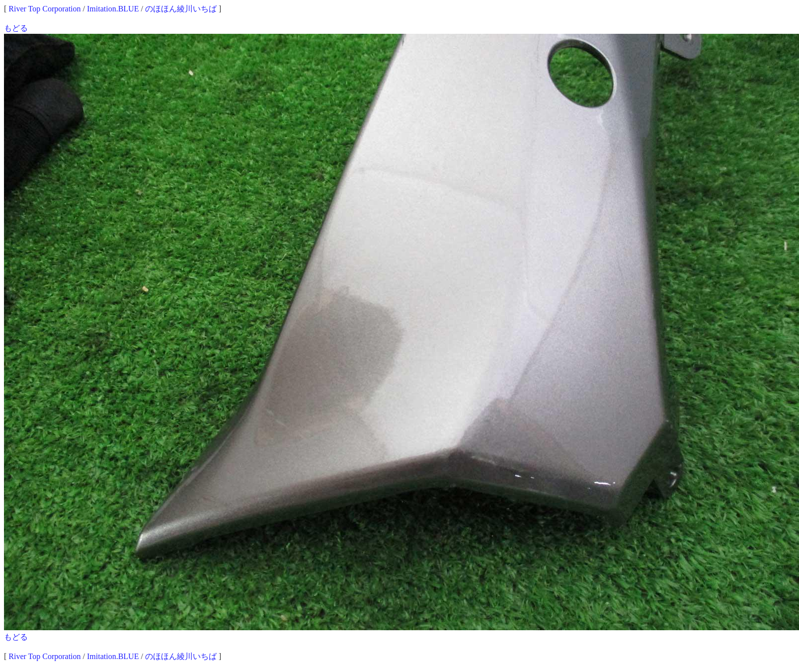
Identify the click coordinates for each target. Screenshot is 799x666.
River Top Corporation (44, 8)
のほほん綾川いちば (181, 8)
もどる (16, 28)
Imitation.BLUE (113, 8)
